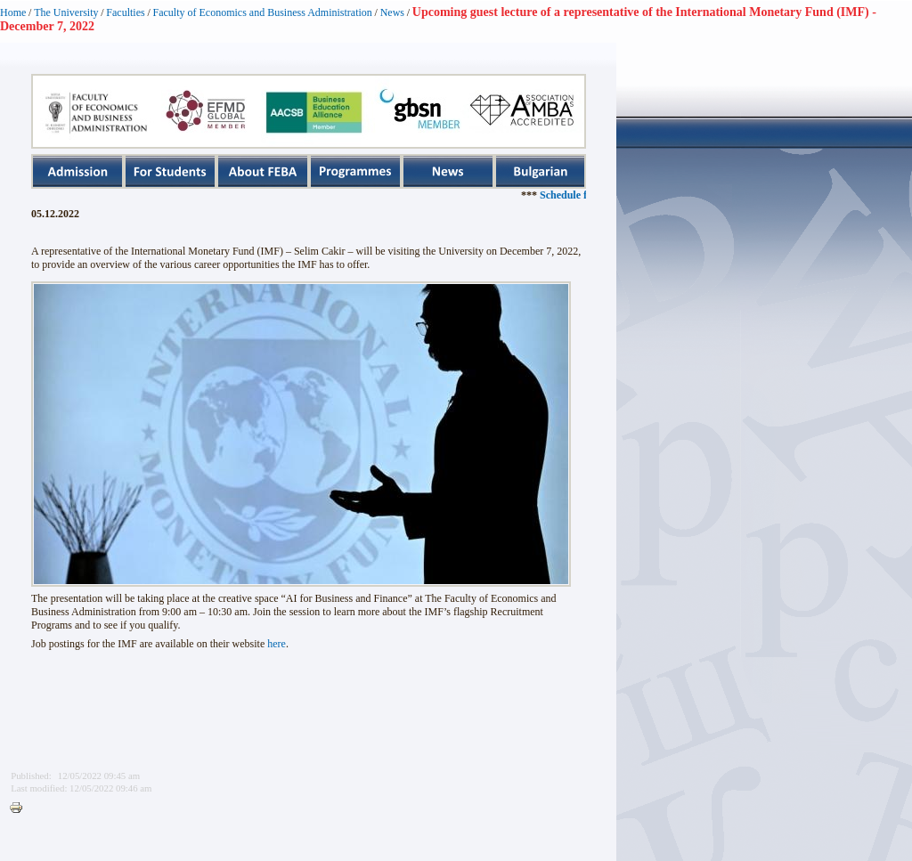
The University (66, 12)
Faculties (125, 12)
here (276, 644)
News (392, 12)
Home (13, 12)
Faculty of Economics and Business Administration (262, 12)
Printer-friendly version (20, 808)
